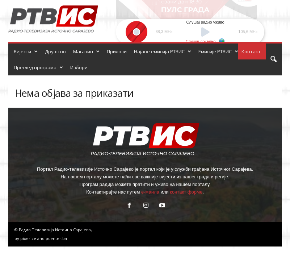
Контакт (251, 51)
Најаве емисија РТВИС (162, 51)
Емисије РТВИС (218, 51)
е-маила (150, 192)
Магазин (86, 51)
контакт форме (186, 192)
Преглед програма (38, 67)
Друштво (55, 51)
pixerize (28, 238)
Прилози (117, 51)
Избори (79, 67)
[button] (273, 59)
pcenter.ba (56, 238)
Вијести (26, 51)
